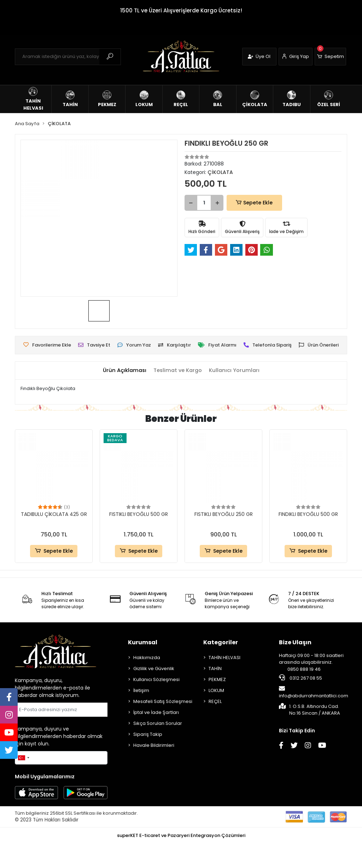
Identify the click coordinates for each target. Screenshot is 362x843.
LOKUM (216, 690)
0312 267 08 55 (300, 677)
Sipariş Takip (147, 734)
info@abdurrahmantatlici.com (313, 692)
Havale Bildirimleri (153, 745)
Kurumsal (142, 642)
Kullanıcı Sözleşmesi (156, 679)
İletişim (141, 690)
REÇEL (215, 701)
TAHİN (215, 668)
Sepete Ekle (250, 203)
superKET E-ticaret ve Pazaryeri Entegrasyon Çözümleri (181, 835)
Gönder (90, 709)
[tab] (123, 370)
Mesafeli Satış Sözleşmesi (162, 701)
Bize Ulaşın (295, 642)
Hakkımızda (146, 657)
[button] (330, 56)
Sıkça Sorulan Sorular (157, 723)
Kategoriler (220, 642)
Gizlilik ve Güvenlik (153, 668)
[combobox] (23, 757)
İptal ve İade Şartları (156, 712)
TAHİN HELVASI (224, 657)
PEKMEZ (217, 679)
